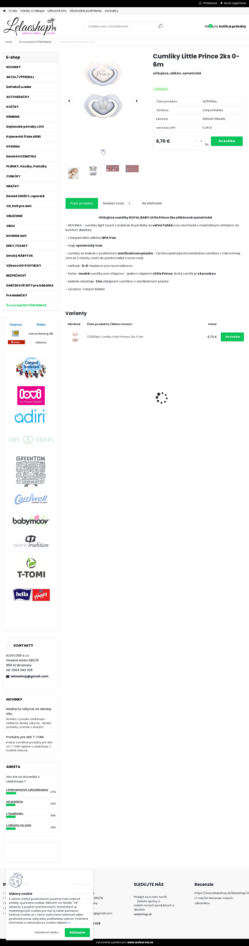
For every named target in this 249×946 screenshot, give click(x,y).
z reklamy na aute (18, 825)
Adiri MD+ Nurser (172, 395)
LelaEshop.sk (143, 914)
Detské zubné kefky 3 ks (85, 396)
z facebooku (14, 813)
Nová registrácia (235, 3)
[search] (160, 28)
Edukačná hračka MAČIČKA (219, 398)
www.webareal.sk (140, 942)
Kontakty (111, 11)
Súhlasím (77, 932)
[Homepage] (4, 11)
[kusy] (198, 141)
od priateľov (14, 802)
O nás (13, 11)
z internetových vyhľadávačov (27, 790)
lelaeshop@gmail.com (29, 676)
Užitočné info (57, 11)
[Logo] (29, 26)
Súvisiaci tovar (117, 203)
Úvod (8, 42)
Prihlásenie (210, 3)
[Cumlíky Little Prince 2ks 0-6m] (102, 89)
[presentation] (69, 101)
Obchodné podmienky (86, 11)
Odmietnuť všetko (46, 932)
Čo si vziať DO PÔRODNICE (35, 42)
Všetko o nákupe (32, 11)
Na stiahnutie (152, 203)
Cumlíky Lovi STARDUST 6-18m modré (131, 400)
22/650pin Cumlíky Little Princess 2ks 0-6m (115, 337)
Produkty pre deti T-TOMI (25, 737)
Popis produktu (81, 203)
